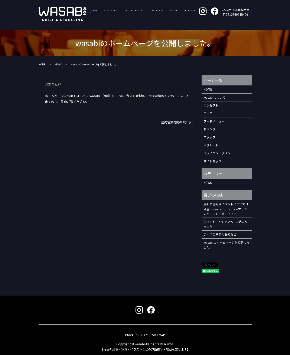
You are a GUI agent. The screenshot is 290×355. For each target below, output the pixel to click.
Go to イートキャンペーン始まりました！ (225, 223)
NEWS (58, 64)
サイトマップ (212, 161)
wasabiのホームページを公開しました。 (226, 244)
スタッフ (195, 23)
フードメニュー (149, 23)
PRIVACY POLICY (136, 335)
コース (181, 23)
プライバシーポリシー (218, 153)
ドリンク (168, 23)
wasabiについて (233, 23)
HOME (113, 23)
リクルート (211, 23)
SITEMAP (158, 335)
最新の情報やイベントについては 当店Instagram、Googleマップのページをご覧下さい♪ (225, 209)
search (248, 23)
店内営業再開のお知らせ (177, 122)
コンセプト (128, 23)
